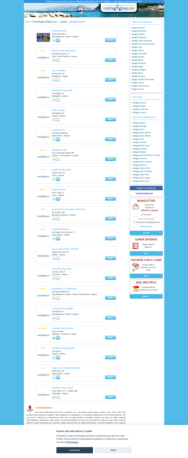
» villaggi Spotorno (139, 165)
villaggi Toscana (138, 76)
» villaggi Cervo (138, 129)
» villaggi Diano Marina (141, 136)
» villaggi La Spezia (139, 109)
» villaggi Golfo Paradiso (141, 171)
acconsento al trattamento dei (146, 224)
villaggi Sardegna (138, 70)
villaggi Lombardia (139, 53)
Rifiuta (113, 450)
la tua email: (146, 215)
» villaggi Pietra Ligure (140, 145)
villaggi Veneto (137, 89)
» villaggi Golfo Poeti (140, 174)
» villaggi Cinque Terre (140, 168)
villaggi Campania (139, 37)
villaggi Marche (137, 57)
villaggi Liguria (137, 50)
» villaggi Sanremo (139, 158)
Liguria (63, 21)
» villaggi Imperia (138, 106)
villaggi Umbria (137, 83)
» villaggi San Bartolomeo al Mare (145, 155)
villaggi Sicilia (137, 73)
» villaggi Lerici (137, 139)
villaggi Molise (137, 60)
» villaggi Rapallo (138, 152)
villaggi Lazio (136, 47)
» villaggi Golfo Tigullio (141, 178)
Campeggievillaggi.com (44, 21)
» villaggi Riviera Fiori (140, 181)
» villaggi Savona (138, 112)
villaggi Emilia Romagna (141, 41)
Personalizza (72, 442)
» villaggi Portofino (139, 149)
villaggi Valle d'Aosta (140, 86)
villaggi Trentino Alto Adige (142, 79)
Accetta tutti (74, 450)
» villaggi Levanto (138, 142)
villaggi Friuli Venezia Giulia (143, 44)
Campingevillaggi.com (144, 193)
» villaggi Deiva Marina (141, 132)
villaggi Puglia (137, 66)
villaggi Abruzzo (138, 28)
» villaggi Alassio (138, 123)
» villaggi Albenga (138, 126)
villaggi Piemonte (138, 63)
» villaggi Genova (138, 103)
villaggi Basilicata (138, 31)
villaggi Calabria (138, 34)
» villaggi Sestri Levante (141, 162)
